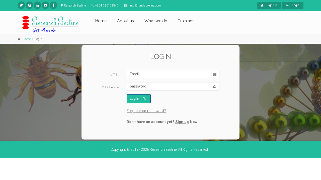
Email (114, 74)
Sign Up (269, 5)
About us (125, 20)
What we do (155, 20)
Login (292, 5)
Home (101, 20)
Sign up (182, 122)
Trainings (186, 20)
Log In (138, 99)
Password (110, 86)
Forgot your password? (146, 110)
